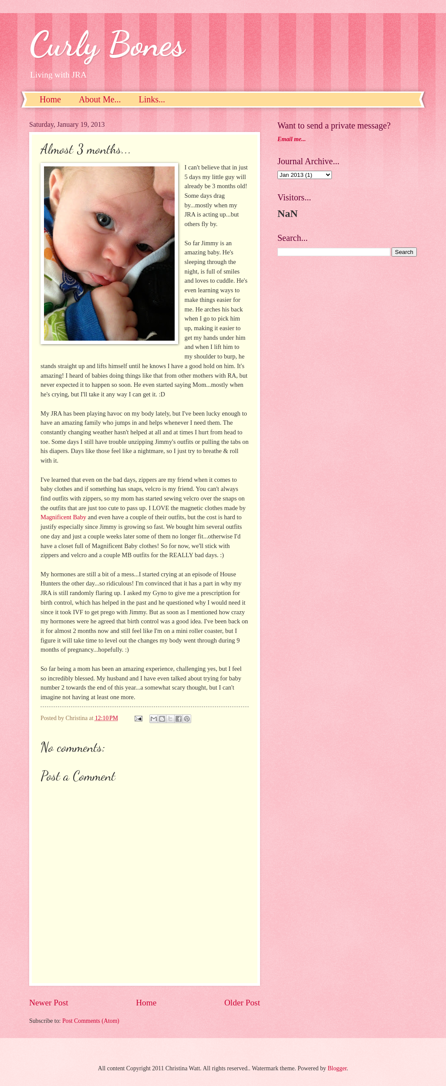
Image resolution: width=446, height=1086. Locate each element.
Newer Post (48, 1002)
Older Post (242, 1002)
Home (50, 99)
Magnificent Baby (63, 517)
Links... (152, 99)
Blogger (337, 1068)
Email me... (291, 139)
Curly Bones (107, 43)
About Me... (100, 99)
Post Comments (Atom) (90, 1021)
